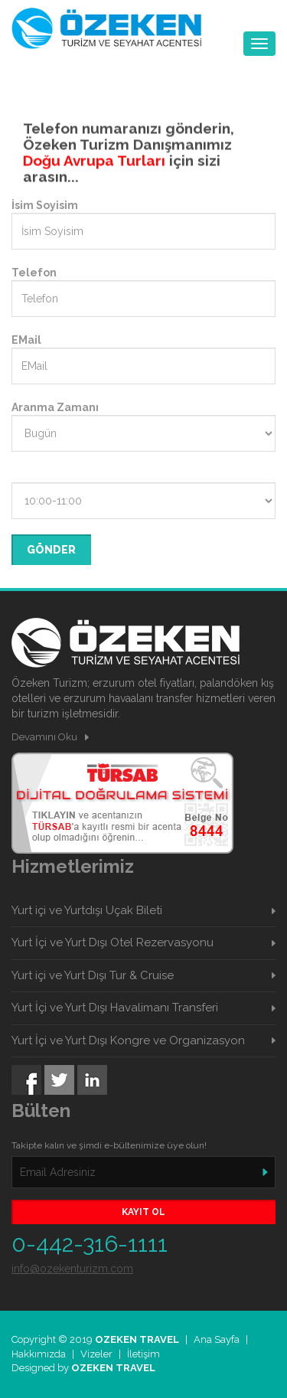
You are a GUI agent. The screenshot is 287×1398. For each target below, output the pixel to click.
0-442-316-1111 (89, 1243)
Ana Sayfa (217, 1339)
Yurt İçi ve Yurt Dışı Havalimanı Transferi (114, 1007)
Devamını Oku (44, 737)
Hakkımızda (38, 1354)
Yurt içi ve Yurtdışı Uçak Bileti (86, 910)
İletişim (143, 1354)
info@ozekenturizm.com (72, 1268)
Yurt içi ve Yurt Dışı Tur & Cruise (92, 975)
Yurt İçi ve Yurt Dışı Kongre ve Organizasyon (128, 1040)
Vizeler (96, 1354)
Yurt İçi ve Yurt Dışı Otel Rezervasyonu (112, 942)
